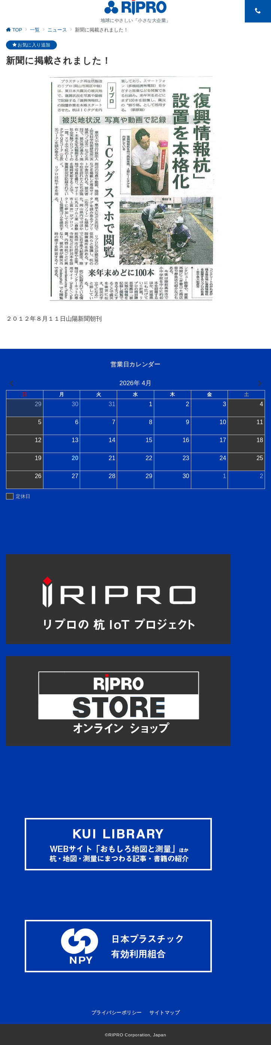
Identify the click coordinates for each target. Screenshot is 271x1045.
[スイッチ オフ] (258, 11)
